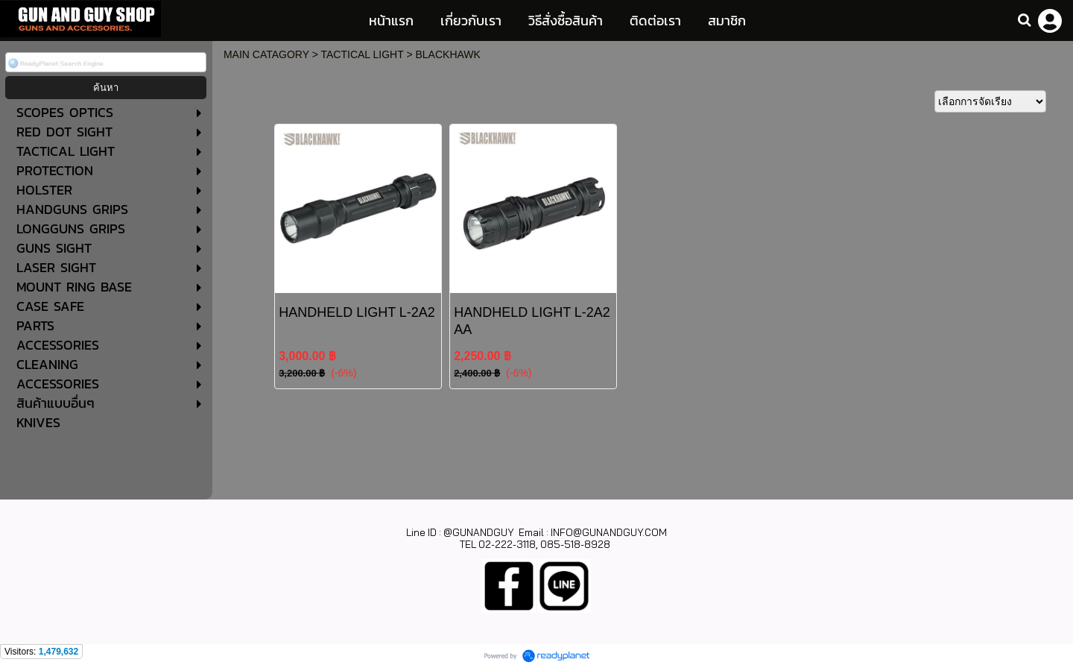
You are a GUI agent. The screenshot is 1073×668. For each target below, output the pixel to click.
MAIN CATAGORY (266, 54)
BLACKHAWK (447, 54)
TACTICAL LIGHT (362, 54)
